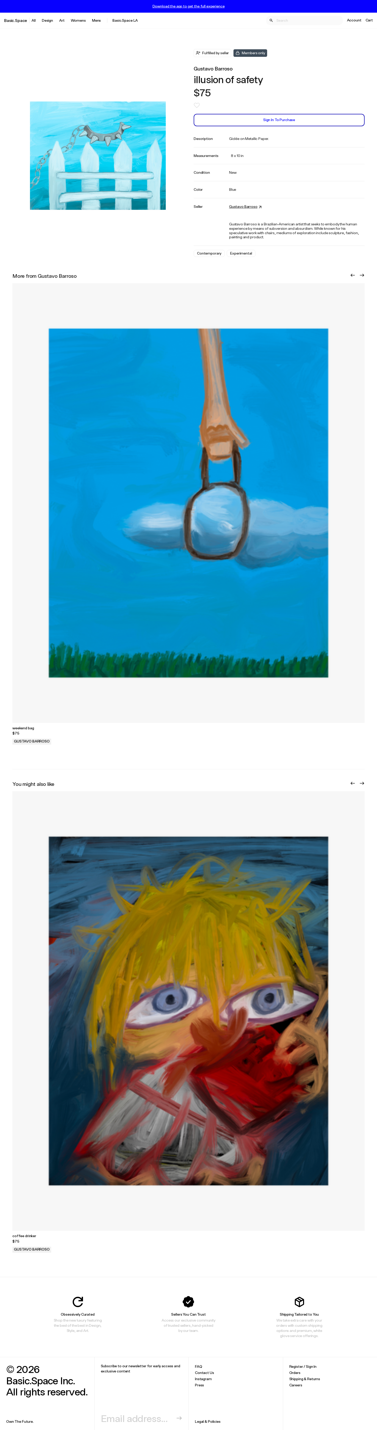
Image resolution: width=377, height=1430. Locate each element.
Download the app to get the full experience (189, 6)
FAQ (198, 1366)
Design (47, 20)
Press (199, 1385)
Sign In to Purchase (279, 119)
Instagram (203, 1379)
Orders (294, 1372)
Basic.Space (15, 20)
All (34, 20)
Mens (96, 20)
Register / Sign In (302, 1366)
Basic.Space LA (125, 20)
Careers (295, 1385)
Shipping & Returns (304, 1379)
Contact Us (204, 1372)
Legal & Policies (208, 1421)
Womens (78, 20)
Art (62, 20)
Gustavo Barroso (213, 68)
